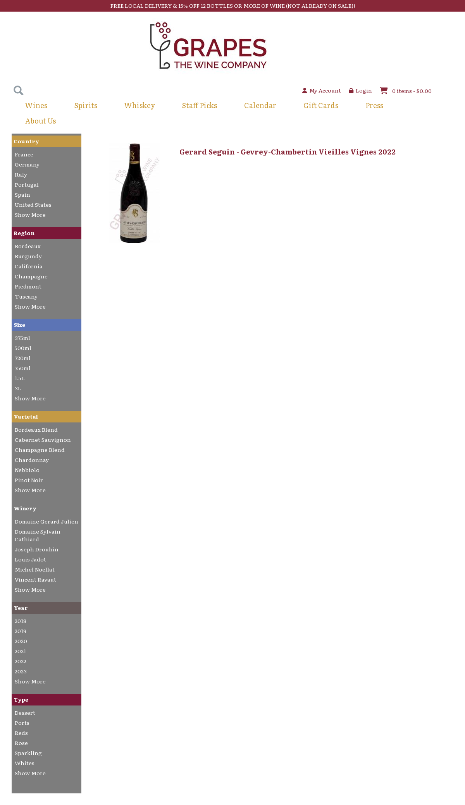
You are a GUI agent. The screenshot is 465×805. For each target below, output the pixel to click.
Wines (36, 105)
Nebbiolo (27, 470)
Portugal (27, 184)
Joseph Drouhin (37, 549)
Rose (21, 743)
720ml (23, 358)
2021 (20, 651)
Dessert (25, 712)
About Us (40, 120)
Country (26, 141)
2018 (20, 621)
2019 (20, 631)
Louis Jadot (30, 559)
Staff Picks (199, 105)
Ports (22, 722)
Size (19, 324)
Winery (25, 508)
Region (24, 233)
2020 (21, 641)
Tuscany (26, 296)
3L (18, 388)
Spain (22, 194)
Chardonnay (32, 459)
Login (360, 90)
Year (21, 607)
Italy (21, 174)
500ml (23, 348)
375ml (22, 338)
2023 (21, 671)
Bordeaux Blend (36, 429)
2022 (20, 661)
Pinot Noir (29, 480)
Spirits (85, 105)
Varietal (26, 416)
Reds (21, 732)
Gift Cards (320, 105)
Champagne (31, 276)
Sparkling (28, 753)
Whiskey (139, 105)
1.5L (20, 378)
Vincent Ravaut (35, 579)
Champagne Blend (40, 449)
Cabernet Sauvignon (43, 439)
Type (21, 699)
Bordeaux (28, 246)
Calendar (260, 105)
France (24, 154)
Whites (24, 763)
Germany (27, 164)
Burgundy (28, 256)
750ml (23, 368)
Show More (30, 214)
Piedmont (28, 286)
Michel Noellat (35, 569)
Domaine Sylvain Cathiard (37, 535)
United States (33, 204)
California (29, 266)
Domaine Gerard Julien (46, 521)
